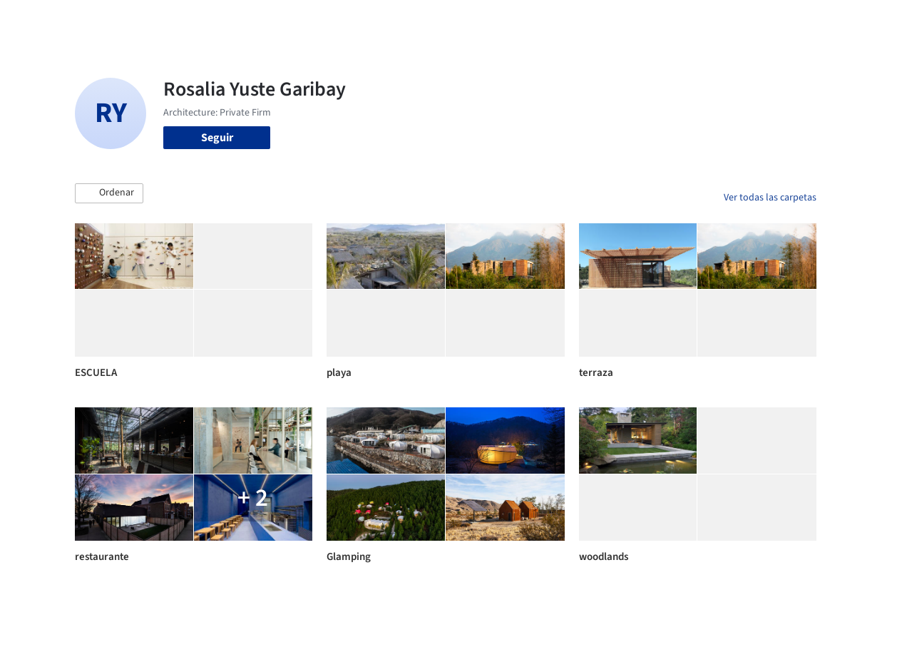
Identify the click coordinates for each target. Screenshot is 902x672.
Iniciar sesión (692, 20)
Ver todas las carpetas (770, 198)
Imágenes (419, 20)
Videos (614, 20)
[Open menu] (857, 20)
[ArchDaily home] (45, 20)
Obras (369, 20)
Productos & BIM (494, 20)
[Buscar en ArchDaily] (223, 20)
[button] (109, 193)
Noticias (567, 20)
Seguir (217, 138)
